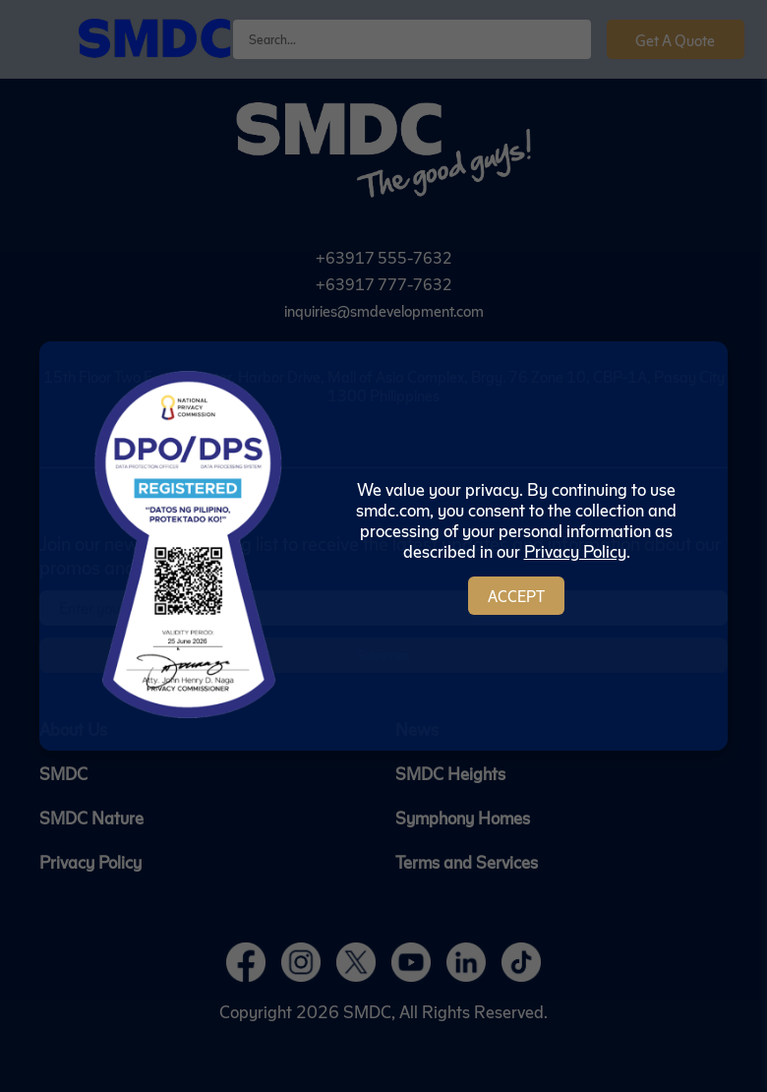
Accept (516, 595)
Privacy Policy (575, 550)
